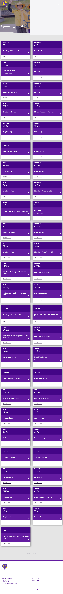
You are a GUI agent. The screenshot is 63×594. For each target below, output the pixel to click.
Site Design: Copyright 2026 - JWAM (8, 591)
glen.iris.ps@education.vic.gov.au (10, 583)
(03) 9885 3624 (6, 580)
